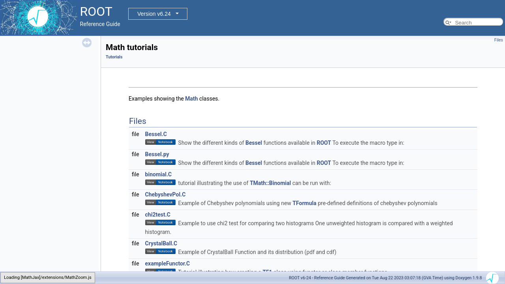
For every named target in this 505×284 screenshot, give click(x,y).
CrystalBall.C (161, 243)
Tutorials (114, 57)
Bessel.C (156, 134)
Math (191, 98)
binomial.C (158, 174)
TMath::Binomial (270, 183)
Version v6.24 (154, 14)
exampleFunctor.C (167, 263)
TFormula (304, 203)
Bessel (253, 143)
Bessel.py (157, 154)
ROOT (324, 143)
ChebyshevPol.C (165, 194)
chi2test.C (157, 214)
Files (498, 40)
